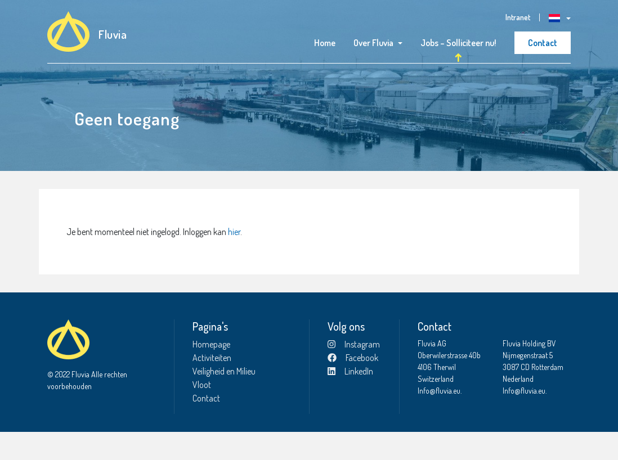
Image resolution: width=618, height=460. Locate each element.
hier (234, 259)
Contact (542, 42)
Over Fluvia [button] (373, 42)
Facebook (353, 385)
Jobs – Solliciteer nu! (458, 42)
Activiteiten (211, 385)
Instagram (354, 372)
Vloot (201, 412)
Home (324, 42)
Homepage (211, 372)
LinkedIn (350, 399)
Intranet (517, 17)
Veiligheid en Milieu (224, 399)
